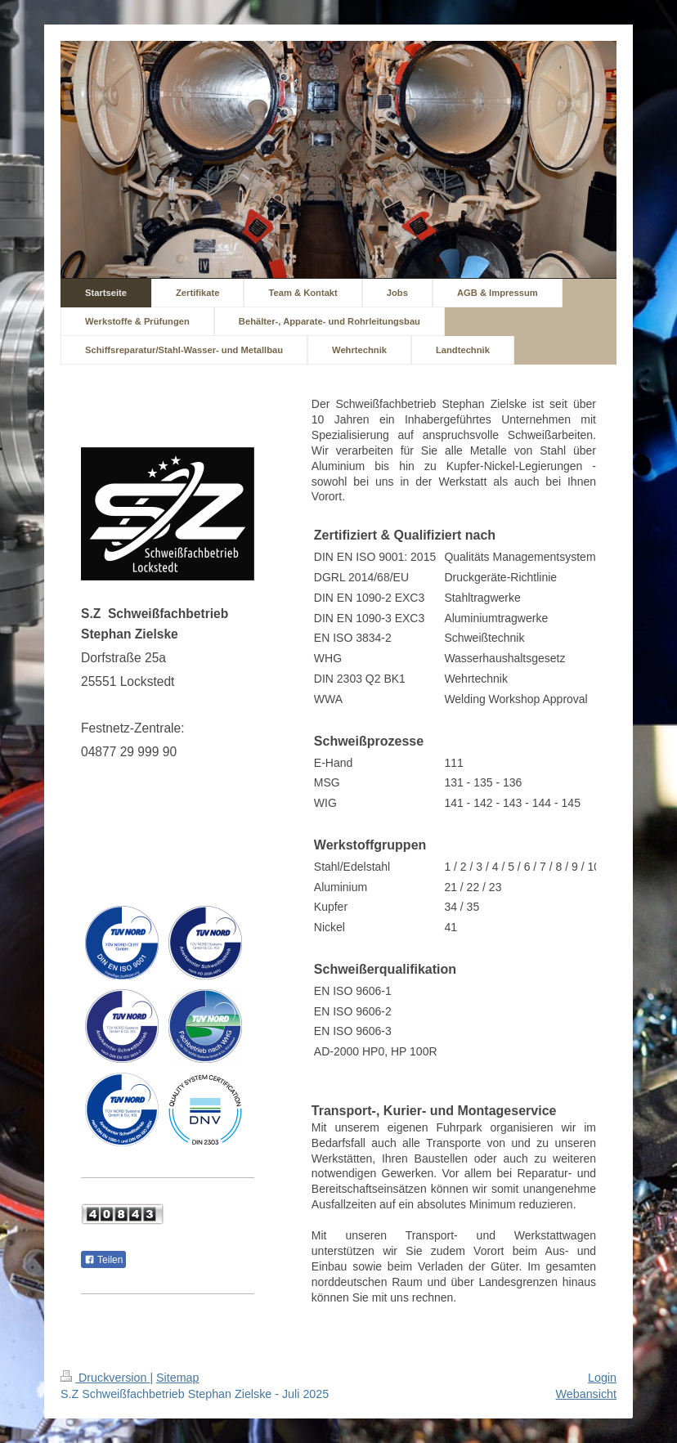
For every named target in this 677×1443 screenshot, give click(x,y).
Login (602, 1377)
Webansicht (586, 1393)
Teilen (103, 1260)
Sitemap (177, 1377)
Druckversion (105, 1377)
